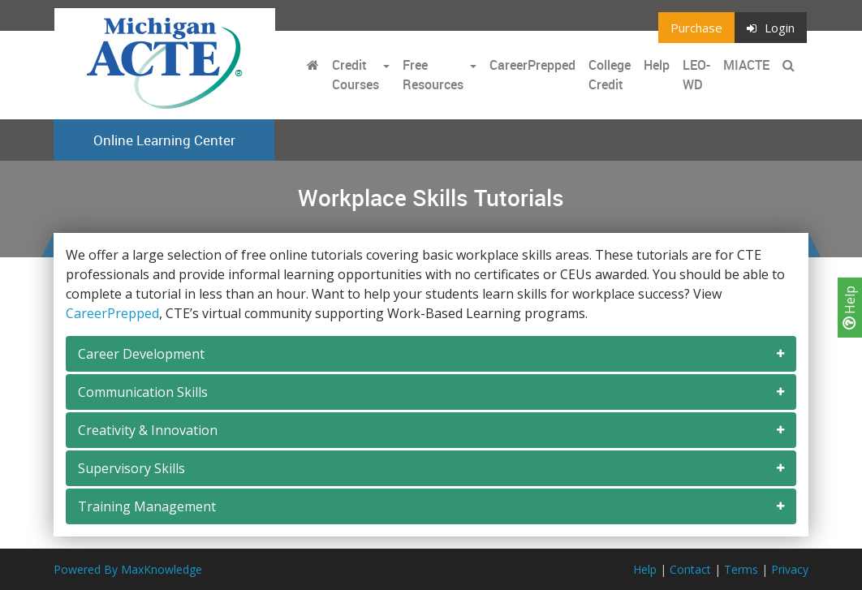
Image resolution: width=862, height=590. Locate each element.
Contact (690, 569)
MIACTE (746, 65)
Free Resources (433, 74)
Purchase (696, 27)
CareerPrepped (532, 65)
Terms (741, 569)
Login (771, 27)
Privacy (789, 569)
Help (850, 307)
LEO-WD (696, 74)
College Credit (609, 74)
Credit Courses (355, 74)
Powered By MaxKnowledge (128, 569)
